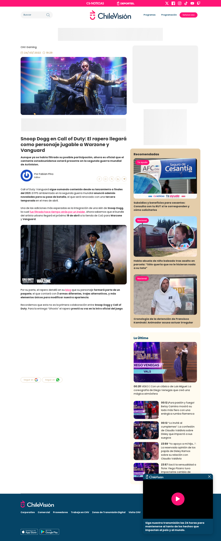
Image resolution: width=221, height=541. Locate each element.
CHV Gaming (29, 47)
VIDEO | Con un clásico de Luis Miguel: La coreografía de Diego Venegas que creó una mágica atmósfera (162, 390)
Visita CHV (135, 512)
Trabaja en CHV (80, 512)
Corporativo (28, 512)
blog (68, 290)
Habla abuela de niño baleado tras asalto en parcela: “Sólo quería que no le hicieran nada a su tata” (164, 264)
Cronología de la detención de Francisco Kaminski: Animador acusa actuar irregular (163, 320)
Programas (150, 14)
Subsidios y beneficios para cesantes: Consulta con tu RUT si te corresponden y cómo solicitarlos (161, 206)
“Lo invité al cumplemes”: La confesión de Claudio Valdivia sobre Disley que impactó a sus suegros (177, 430)
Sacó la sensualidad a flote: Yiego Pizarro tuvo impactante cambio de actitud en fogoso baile (178, 470)
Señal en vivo (189, 15)
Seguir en (31, 380)
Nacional (142, 220)
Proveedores (60, 512)
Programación (169, 14)
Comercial (44, 512)
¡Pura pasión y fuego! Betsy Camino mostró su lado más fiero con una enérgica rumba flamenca (177, 408)
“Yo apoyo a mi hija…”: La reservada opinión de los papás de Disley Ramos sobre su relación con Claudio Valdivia (178, 451)
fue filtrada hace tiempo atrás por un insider (57, 212)
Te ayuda (142, 162)
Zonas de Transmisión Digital (109, 512)
